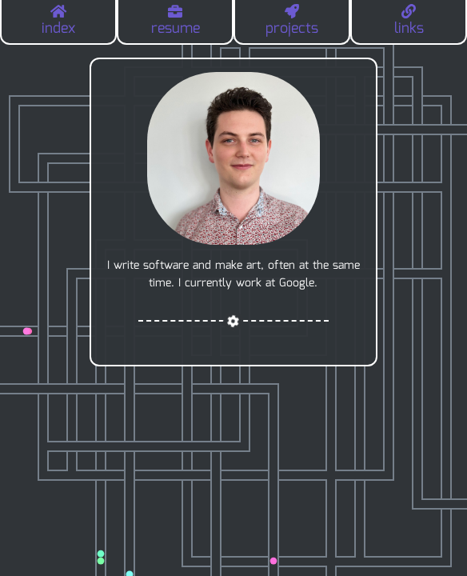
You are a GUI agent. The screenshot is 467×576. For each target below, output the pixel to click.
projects (291, 22)
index (58, 22)
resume (175, 22)
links (409, 22)
